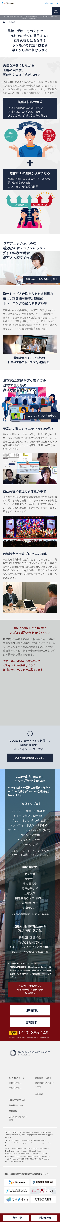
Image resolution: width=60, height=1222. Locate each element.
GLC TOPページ (16, 1078)
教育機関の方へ (16, 1105)
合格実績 (39, 1094)
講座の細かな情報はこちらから (30, 758)
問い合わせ (45, 1217)
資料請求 (31, 1022)
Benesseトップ (52, 3)
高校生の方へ (15, 1083)
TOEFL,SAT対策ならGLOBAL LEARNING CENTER (19, 11)
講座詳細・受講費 (43, 1078)
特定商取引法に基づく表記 (44, 1085)
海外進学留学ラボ (17, 1100)
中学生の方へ (15, 1088)
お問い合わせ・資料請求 (18, 1118)
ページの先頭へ (55, 998)
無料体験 (17, 1217)
